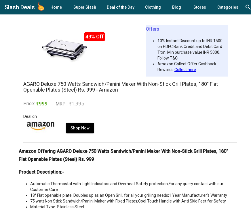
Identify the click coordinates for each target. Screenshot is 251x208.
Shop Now (80, 128)
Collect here (185, 69)
